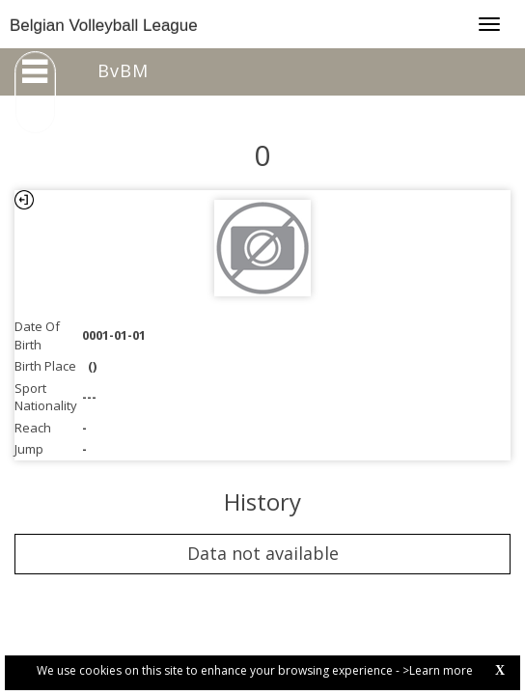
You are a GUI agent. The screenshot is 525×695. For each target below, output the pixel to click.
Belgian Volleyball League (104, 25)
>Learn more (437, 670)
